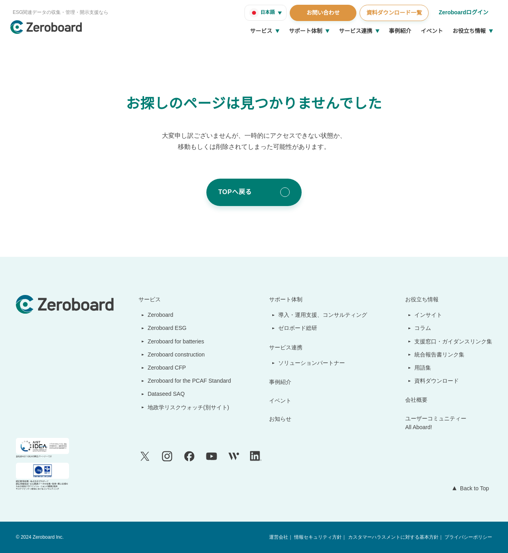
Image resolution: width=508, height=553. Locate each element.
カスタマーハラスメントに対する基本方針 (393, 537)
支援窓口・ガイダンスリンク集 (453, 341)
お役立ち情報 (469, 31)
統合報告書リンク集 (440, 354)
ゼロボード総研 (298, 328)
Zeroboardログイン (463, 12)
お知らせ (281, 419)
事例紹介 (400, 31)
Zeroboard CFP (163, 368)
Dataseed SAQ (161, 394)
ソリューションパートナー (312, 363)
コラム (423, 328)
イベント (432, 31)
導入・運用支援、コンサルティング (323, 315)
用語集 (423, 368)
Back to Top (472, 488)
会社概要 (417, 400)
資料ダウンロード (437, 381)
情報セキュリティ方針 (318, 537)
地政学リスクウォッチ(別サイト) (184, 407)
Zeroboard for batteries (175, 341)
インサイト (429, 315)
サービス (261, 31)
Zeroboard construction (175, 354)
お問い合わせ (322, 13)
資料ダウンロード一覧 (393, 13)
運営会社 (279, 537)
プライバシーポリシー (468, 537)
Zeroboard (157, 315)
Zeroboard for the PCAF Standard (187, 381)
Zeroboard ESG (163, 328)
